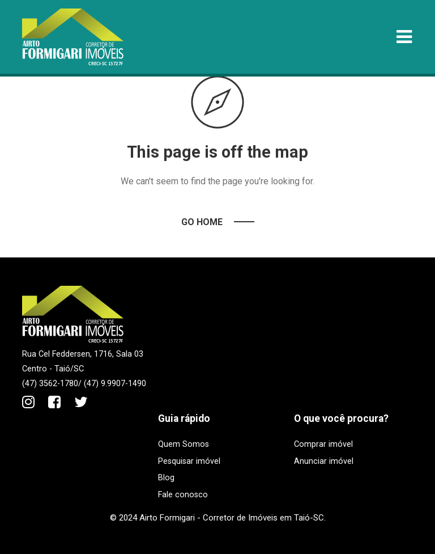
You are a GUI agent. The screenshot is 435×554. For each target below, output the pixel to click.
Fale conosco (183, 495)
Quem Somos (183, 444)
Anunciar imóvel (323, 461)
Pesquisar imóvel (189, 461)
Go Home (202, 222)
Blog (166, 478)
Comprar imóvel (323, 444)
